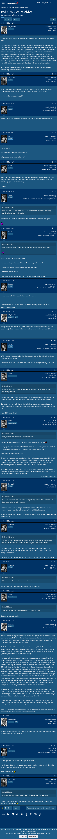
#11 (55, 370)
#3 (55, 103)
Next (15, 19)
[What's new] (51, 3)
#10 (55, 341)
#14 (55, 521)
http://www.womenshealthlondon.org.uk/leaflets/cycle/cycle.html (23, 276)
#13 (55, 480)
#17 (55, 620)
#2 (55, 74)
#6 (55, 191)
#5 (55, 162)
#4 (55, 133)
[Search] (55, 3)
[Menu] (3, 2)
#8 (55, 280)
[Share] (52, 23)
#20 (55, 776)
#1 (55, 23)
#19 (55, 745)
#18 (55, 716)
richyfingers (7, 15)
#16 (55, 591)
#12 (55, 417)
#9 (55, 311)
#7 (55, 228)
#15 (55, 561)
